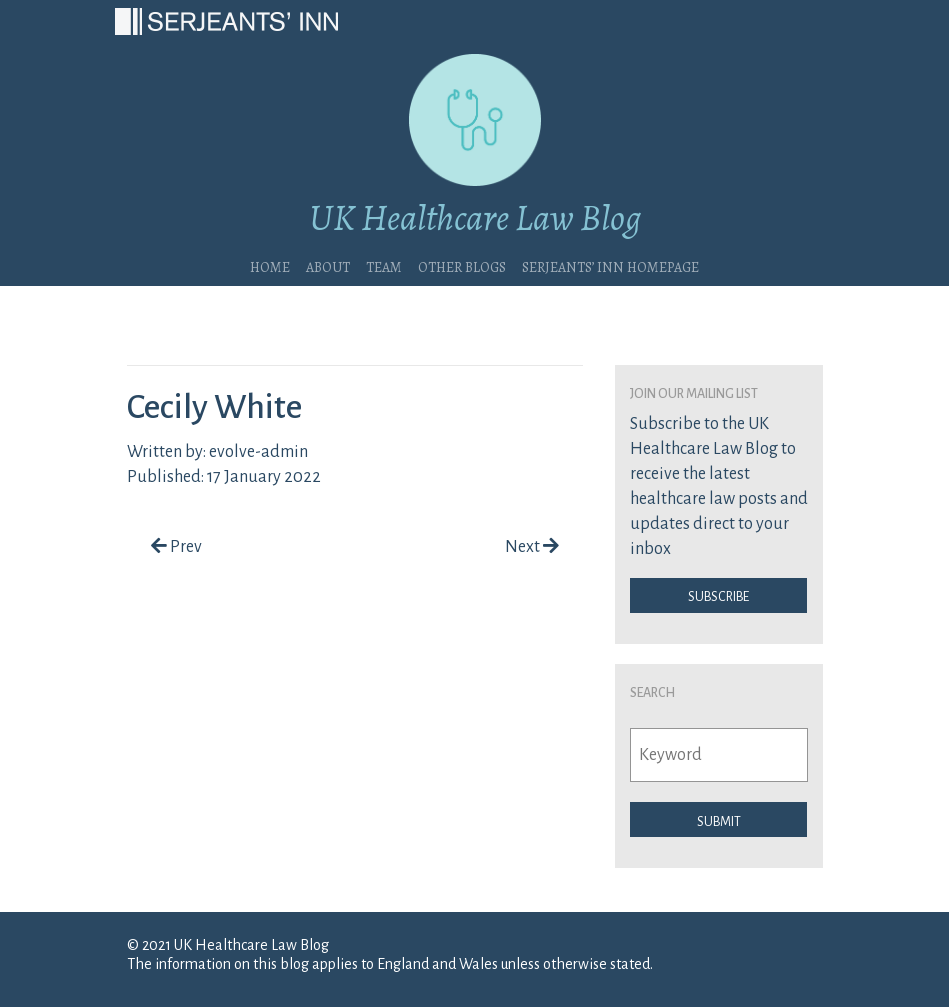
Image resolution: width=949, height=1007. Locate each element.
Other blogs (462, 265)
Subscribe (718, 595)
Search (652, 691)
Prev (176, 547)
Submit (719, 820)
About (328, 265)
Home (270, 265)
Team (384, 265)
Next (532, 547)
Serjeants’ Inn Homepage (610, 265)
